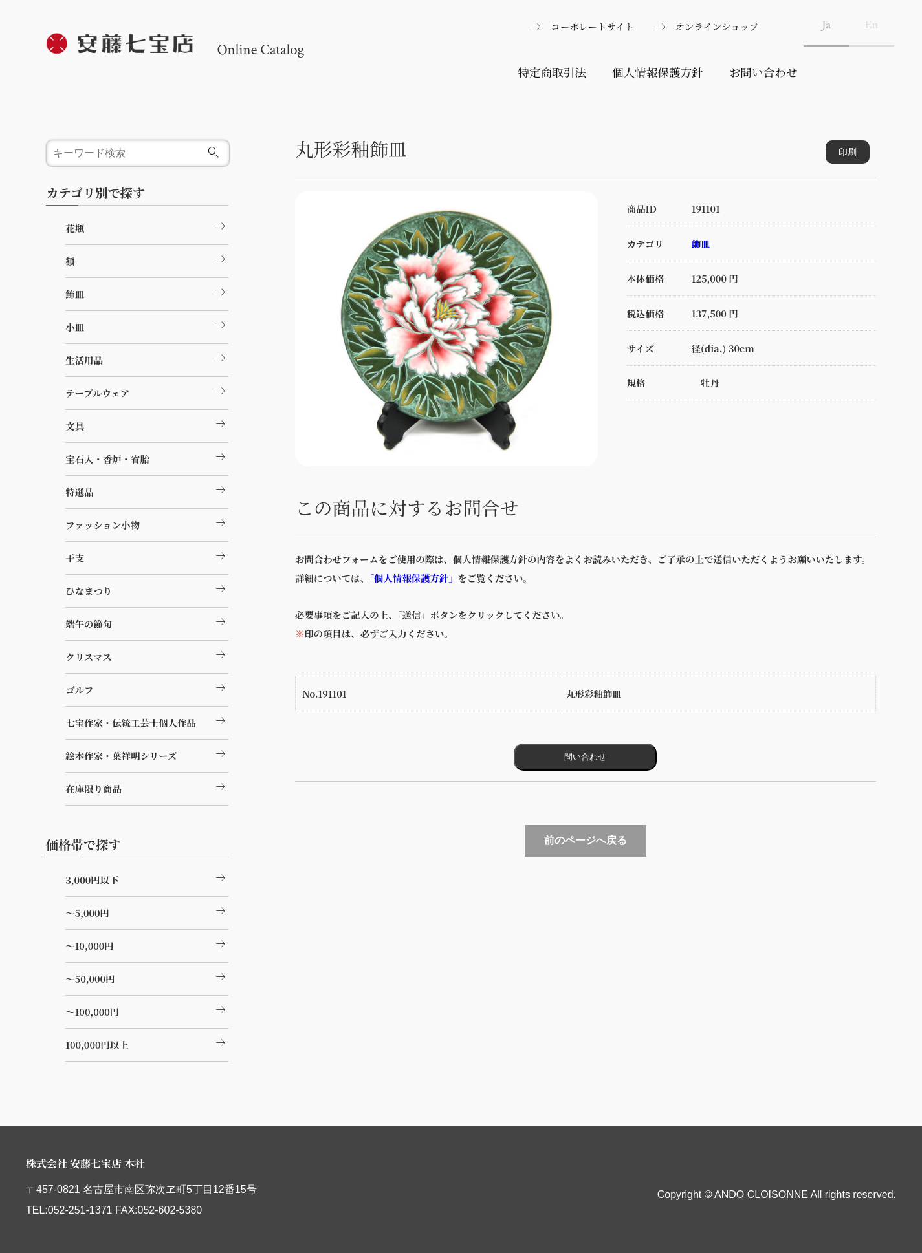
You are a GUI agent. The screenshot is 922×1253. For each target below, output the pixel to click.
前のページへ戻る (585, 840)
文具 (146, 424)
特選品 (146, 490)
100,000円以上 (146, 1043)
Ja (826, 25)
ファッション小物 (146, 523)
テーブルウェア (146, 391)
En (872, 25)
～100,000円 (146, 1010)
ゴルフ (146, 688)
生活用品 (146, 358)
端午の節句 (146, 622)
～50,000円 (146, 977)
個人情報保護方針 (657, 72)
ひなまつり (146, 589)
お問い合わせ (763, 72)
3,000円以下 (146, 878)
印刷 (848, 152)
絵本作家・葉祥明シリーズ (146, 754)
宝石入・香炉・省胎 (146, 457)
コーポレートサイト (592, 26)
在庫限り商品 (146, 787)
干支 (146, 556)
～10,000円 (146, 944)
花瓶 (146, 226)
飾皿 (701, 243)
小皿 (146, 325)
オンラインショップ (716, 26)
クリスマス (146, 655)
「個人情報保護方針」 (411, 577)
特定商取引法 (552, 72)
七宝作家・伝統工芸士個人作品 (146, 721)
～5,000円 (146, 911)
